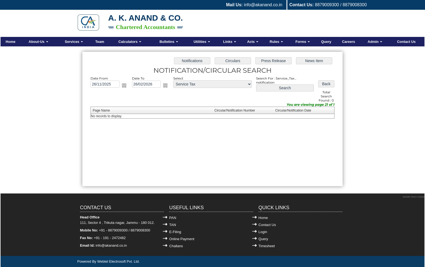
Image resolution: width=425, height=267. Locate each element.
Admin (375, 42)
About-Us (38, 42)
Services (74, 42)
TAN (172, 225)
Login (263, 232)
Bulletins (168, 42)
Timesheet (267, 246)
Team (99, 42)
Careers (348, 42)
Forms (302, 42)
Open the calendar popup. (126, 86)
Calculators (129, 42)
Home (10, 42)
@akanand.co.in (114, 245)
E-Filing (175, 232)
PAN (172, 218)
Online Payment (181, 239)
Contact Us (406, 42)
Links (229, 42)
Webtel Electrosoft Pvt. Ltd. (118, 261)
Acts (253, 42)
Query (326, 42)
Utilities (202, 42)
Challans (176, 246)
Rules (276, 42)
